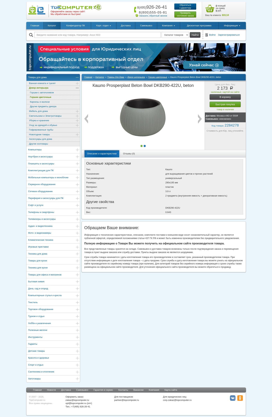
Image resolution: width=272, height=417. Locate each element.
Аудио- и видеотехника (53, 226)
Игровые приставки (53, 247)
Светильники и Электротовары (54, 116)
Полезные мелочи (53, 330)
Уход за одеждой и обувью (54, 125)
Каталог (52, 25)
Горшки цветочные (40, 97)
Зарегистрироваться (229, 35)
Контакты (123, 390)
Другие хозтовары (38, 143)
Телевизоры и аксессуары (53, 219)
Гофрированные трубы (41, 129)
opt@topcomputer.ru (76, 403)
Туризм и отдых (53, 316)
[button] (141, 146)
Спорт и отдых (53, 365)
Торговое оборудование (53, 309)
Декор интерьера (54, 88)
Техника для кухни (53, 268)
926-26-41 (151, 7)
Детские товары (53, 351)
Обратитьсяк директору (185, 6)
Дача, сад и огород (53, 289)
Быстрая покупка (225, 104)
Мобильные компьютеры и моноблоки (53, 177)
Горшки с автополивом (42, 92)
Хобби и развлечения (53, 323)
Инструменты (53, 337)
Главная (35, 25)
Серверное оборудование (53, 184)
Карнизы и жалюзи (40, 102)
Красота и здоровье (53, 358)
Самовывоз (146, 25)
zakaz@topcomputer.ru (77, 400)
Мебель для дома (54, 111)
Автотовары (53, 379)
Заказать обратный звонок (153, 15)
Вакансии (138, 390)
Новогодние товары (54, 134)
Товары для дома (53, 77)
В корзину (225, 97)
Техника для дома (53, 254)
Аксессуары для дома (40, 139)
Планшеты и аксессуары (53, 164)
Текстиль (53, 302)
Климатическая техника (53, 240)
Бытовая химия (53, 281)
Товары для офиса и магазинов (53, 275)
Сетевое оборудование (53, 191)
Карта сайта (170, 390)
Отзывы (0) (129, 153)
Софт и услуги (53, 205)
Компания (154, 390)
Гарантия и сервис (103, 390)
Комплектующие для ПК (53, 170)
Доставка (126, 25)
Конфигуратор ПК (75, 25)
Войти (212, 35)
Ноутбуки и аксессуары (53, 157)
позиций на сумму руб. (221, 8)
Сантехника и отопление (53, 372)
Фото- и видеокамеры (53, 233)
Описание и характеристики (102, 153)
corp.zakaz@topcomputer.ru (177, 400)
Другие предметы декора (43, 106)
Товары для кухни (53, 261)
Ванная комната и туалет (54, 83)
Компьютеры (53, 150)
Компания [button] (168, 25)
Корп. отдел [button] (103, 25)
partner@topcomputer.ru (126, 400)
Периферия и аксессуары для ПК (53, 198)
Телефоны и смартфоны (53, 212)
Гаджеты (53, 344)
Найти (195, 35)
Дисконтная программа (199, 25)
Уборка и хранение (54, 120)
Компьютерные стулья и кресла (53, 295)
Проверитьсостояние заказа (185, 14)
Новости (51, 390)
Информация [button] (232, 25)
